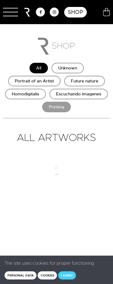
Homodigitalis (25, 94)
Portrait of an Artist (34, 81)
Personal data (21, 275)
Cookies (47, 275)
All (38, 68)
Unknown (67, 68)
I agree (67, 275)
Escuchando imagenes (78, 94)
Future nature (84, 81)
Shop (75, 12)
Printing (56, 107)
